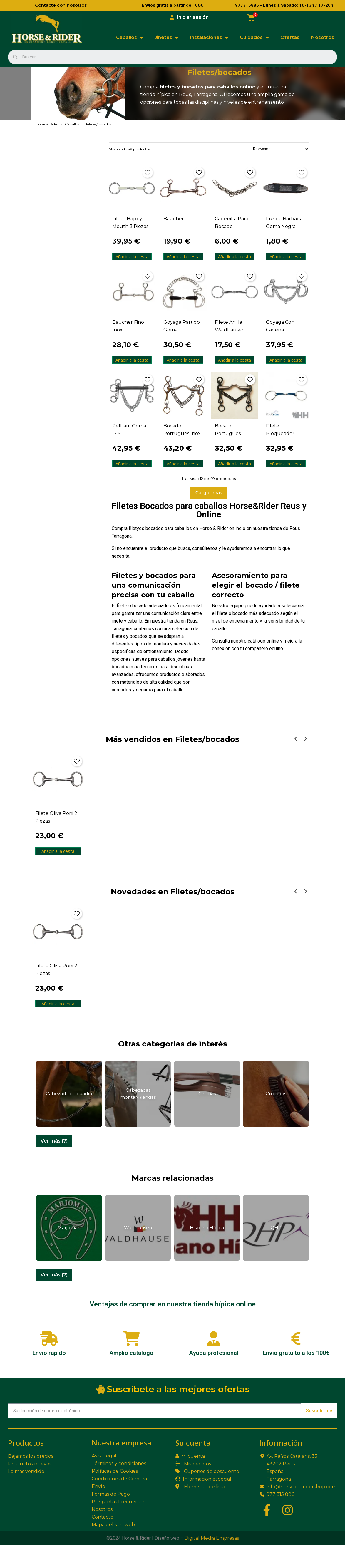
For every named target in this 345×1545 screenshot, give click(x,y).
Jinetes (166, 37)
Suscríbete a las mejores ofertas (173, 1389)
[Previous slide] (296, 739)
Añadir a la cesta (131, 256)
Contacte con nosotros (61, 5)
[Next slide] (305, 739)
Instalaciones (209, 37)
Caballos (129, 37)
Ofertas (289, 37)
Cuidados (254, 37)
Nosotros (322, 37)
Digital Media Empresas (212, 1538)
